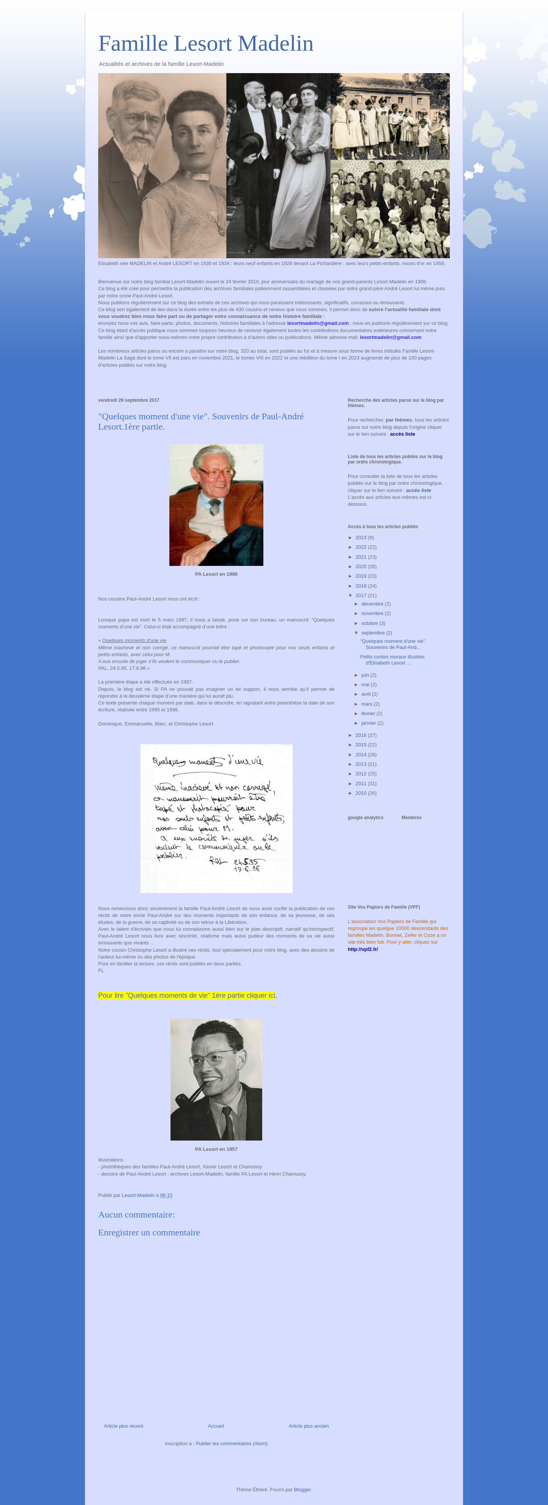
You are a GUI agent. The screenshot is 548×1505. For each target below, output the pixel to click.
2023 (361, 537)
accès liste (418, 490)
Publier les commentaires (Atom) (232, 1443)
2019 (361, 576)
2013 (361, 764)
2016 (361, 735)
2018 (361, 586)
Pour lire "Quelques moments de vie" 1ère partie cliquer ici (186, 995)
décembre (373, 604)
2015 (361, 745)
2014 (361, 754)
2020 (361, 566)
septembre (374, 633)
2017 (361, 595)
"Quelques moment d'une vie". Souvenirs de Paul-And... (393, 644)
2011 (361, 783)
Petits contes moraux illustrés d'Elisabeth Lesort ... (392, 660)
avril (367, 694)
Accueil (216, 1426)
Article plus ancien (309, 1426)
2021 (361, 557)
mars (368, 704)
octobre (370, 623)
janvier (370, 723)
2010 (361, 793)
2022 (361, 547)
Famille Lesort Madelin (206, 43)
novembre (373, 613)
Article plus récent (123, 1426)
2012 (361, 773)
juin (366, 675)
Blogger (302, 1489)
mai (366, 684)
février (369, 713)
